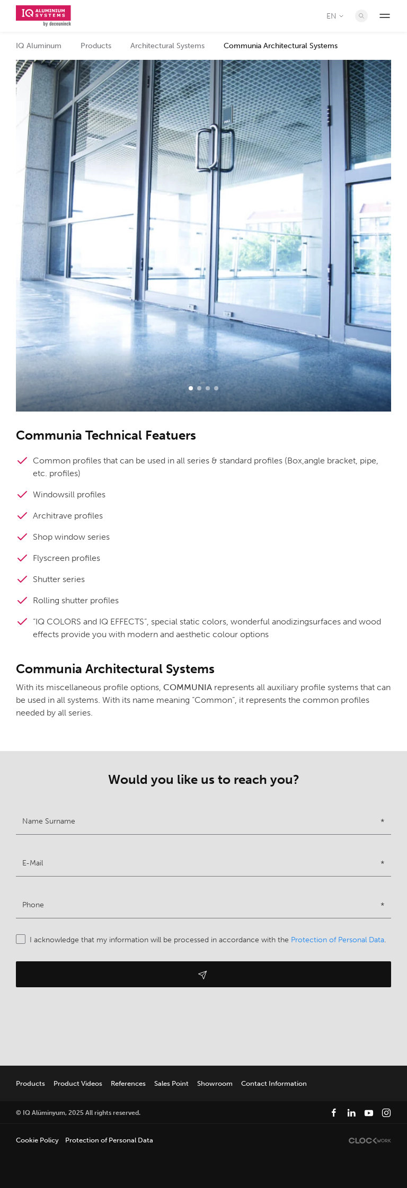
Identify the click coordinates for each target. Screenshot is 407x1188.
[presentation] (96, 1023)
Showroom (215, 1083)
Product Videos (78, 1083)
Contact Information (274, 1083)
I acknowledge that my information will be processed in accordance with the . (201, 939)
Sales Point (171, 1083)
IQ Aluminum (38, 45)
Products (96, 45)
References (128, 1083)
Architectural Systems (167, 45)
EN (335, 16)
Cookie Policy (37, 1140)
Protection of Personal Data (337, 939)
